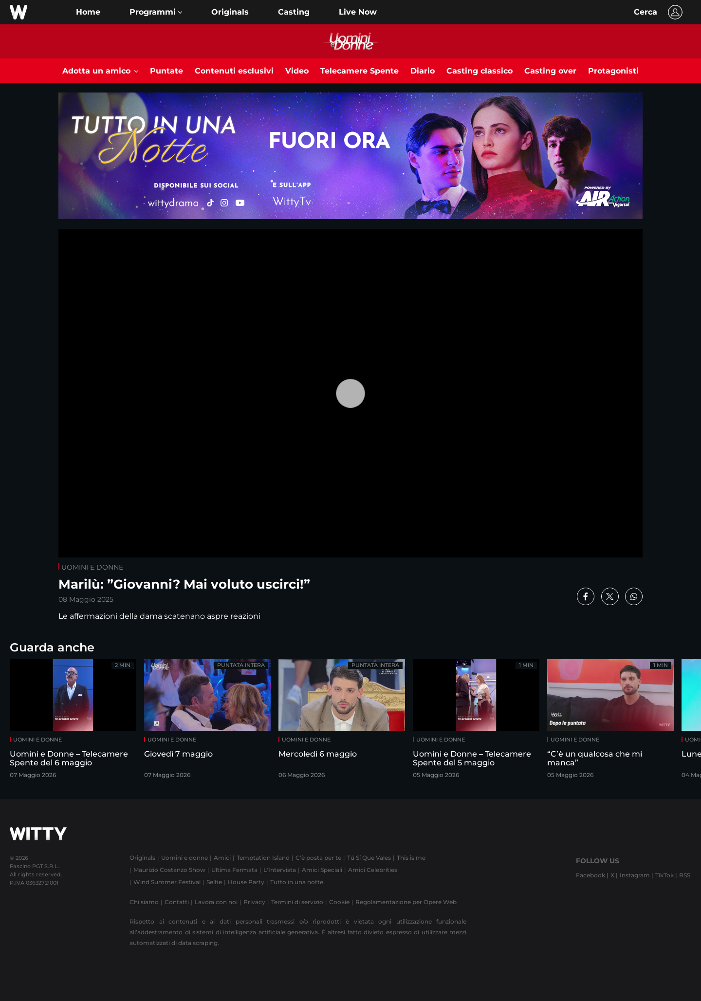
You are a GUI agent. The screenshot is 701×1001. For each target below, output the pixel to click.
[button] (155, 12)
